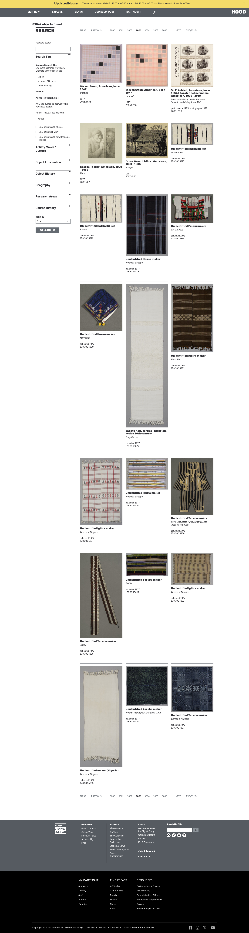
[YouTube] (213, 927)
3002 (129, 31)
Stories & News (117, 846)
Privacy (90, 927)
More (38, 92)
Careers (141, 904)
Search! (47, 230)
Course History (46, 208)
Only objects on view (48, 132)
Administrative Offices (148, 895)
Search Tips (44, 56)
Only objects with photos (51, 127)
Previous (96, 31)
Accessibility (87, 839)
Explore (57, 12)
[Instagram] (197, 927)
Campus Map (116, 890)
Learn (79, 12)
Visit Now (34, 12)
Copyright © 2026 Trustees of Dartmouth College (57, 927)
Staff (81, 895)
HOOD (239, 11)
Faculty (141, 838)
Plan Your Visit (88, 828)
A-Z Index (115, 886)
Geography (43, 185)
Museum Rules (88, 835)
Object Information (48, 162)
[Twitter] (205, 927)
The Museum (116, 828)
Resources (144, 880)
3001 (121, 31)
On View (114, 832)
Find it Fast (118, 880)
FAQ (83, 843)
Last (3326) (191, 31)
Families (82, 904)
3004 (147, 31)
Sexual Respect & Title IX (150, 908)
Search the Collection (115, 840)
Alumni (82, 899)
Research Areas (46, 196)
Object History (45, 173)
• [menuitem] (96, 927)
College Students (146, 835)
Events (113, 899)
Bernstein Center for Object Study (146, 830)
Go (196, 830)
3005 (155, 31)
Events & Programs (119, 849)
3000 (112, 31)
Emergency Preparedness (150, 899)
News (113, 904)
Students (83, 886)
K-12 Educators (146, 842)
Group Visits (87, 832)
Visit (112, 908)
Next (178, 31)
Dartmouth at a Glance (148, 886)
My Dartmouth (89, 880)
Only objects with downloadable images (54, 138)
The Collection (117, 835)
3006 (164, 31)
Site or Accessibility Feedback (138, 927)
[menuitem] (90, 893)
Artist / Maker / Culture (46, 149)
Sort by (40, 217)
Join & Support (104, 12)
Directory (115, 895)
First (83, 31)
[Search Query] (179, 830)
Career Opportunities (116, 854)
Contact (115, 927)
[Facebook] (190, 927)
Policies (102, 927)
